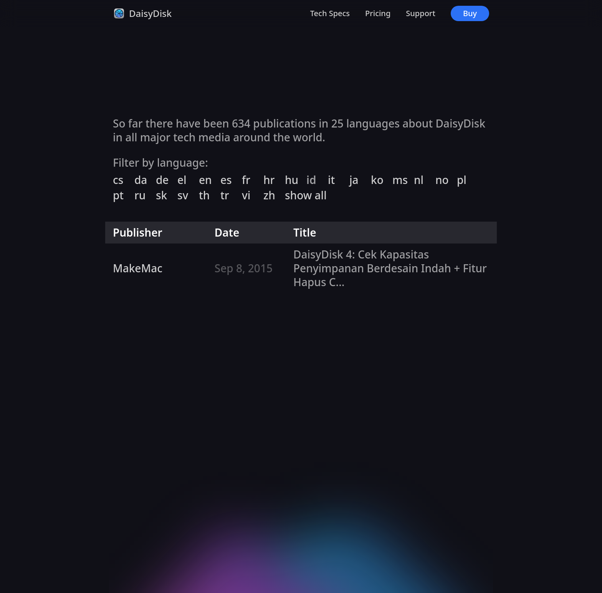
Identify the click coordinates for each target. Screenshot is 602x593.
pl (461, 180)
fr (246, 180)
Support (420, 13)
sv (182, 195)
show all (306, 195)
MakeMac (137, 268)
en (205, 180)
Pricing (377, 13)
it (331, 180)
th (204, 195)
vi (246, 195)
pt (118, 195)
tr (224, 195)
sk (161, 195)
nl (418, 180)
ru (140, 195)
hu (291, 180)
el (182, 180)
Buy (470, 13)
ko (377, 180)
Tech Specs (330, 13)
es (226, 180)
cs (118, 180)
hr (269, 180)
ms (400, 180)
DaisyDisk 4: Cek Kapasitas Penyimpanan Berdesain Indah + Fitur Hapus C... (390, 268)
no (442, 180)
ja (354, 180)
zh (269, 195)
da (140, 180)
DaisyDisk (150, 13)
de (162, 180)
